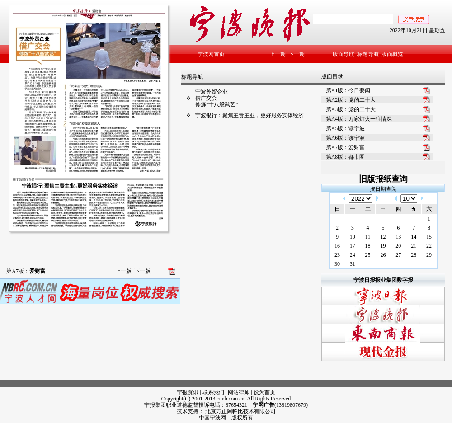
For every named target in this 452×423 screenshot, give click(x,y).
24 (352, 255)
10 (352, 237)
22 (429, 246)
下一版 (142, 271)
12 (383, 237)
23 (337, 255)
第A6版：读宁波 (345, 138)
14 (413, 237)
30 (337, 264)
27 (398, 255)
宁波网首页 (211, 54)
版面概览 (392, 54)
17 (352, 246)
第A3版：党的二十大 (351, 109)
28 (413, 255)
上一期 (277, 54)
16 (337, 246)
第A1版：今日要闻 (348, 90)
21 (413, 246)
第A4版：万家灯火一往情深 (359, 119)
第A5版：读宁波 (345, 128)
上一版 (123, 271)
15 (429, 237)
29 (429, 255)
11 (368, 237)
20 (398, 246)
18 (368, 246)
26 (383, 255)
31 (352, 264)
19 (383, 246)
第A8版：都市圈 (345, 157)
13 (398, 237)
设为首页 (264, 392)
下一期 (296, 54)
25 (368, 255)
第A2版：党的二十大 (351, 100)
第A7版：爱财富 (345, 147)
